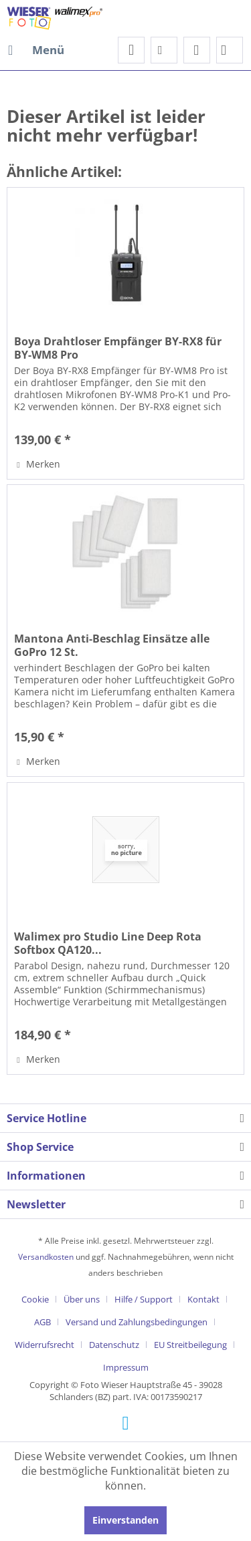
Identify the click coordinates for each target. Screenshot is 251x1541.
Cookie (35, 1299)
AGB (42, 1322)
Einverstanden (125, 1520)
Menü (36, 48)
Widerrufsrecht (44, 1345)
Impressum (126, 1367)
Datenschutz (114, 1345)
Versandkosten (46, 1256)
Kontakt (203, 1299)
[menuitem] (35, 50)
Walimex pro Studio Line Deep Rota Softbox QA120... (107, 943)
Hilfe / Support (143, 1299)
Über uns (82, 1299)
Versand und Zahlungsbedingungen (136, 1322)
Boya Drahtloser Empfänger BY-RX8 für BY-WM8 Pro (118, 348)
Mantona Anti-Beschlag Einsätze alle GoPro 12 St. (112, 645)
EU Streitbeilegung (190, 1345)
